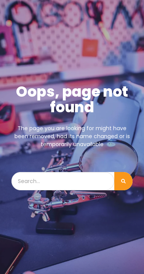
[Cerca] (123, 181)
